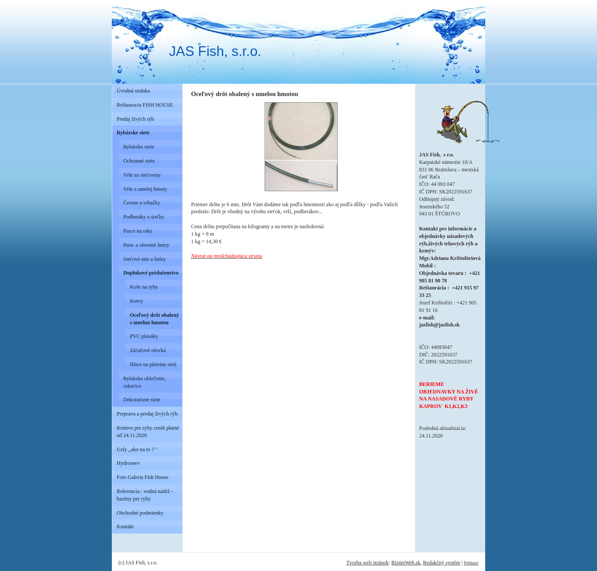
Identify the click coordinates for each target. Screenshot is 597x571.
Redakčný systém (441, 563)
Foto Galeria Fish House (143, 477)
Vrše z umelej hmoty (145, 189)
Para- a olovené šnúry (146, 245)
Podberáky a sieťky (143, 217)
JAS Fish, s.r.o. (215, 51)
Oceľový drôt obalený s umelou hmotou (154, 319)
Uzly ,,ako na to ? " (137, 449)
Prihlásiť (471, 562)
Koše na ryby (144, 287)
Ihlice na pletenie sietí (153, 364)
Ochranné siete (139, 161)
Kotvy (136, 301)
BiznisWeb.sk (405, 563)
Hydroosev (128, 463)
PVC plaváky (144, 336)
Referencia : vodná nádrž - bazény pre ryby (145, 495)
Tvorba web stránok (367, 563)
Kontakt (125, 526)
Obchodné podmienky (140, 513)
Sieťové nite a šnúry (144, 259)
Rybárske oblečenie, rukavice (144, 382)
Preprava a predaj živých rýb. (148, 414)
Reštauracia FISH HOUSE (145, 105)
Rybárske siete (133, 133)
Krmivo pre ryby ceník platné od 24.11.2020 (148, 431)
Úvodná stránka (133, 91)
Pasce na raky (137, 231)
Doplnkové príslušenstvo (151, 273)
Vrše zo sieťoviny (142, 175)
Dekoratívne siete (141, 400)
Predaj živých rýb (135, 119)
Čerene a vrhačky (141, 203)
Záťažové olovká (148, 350)
